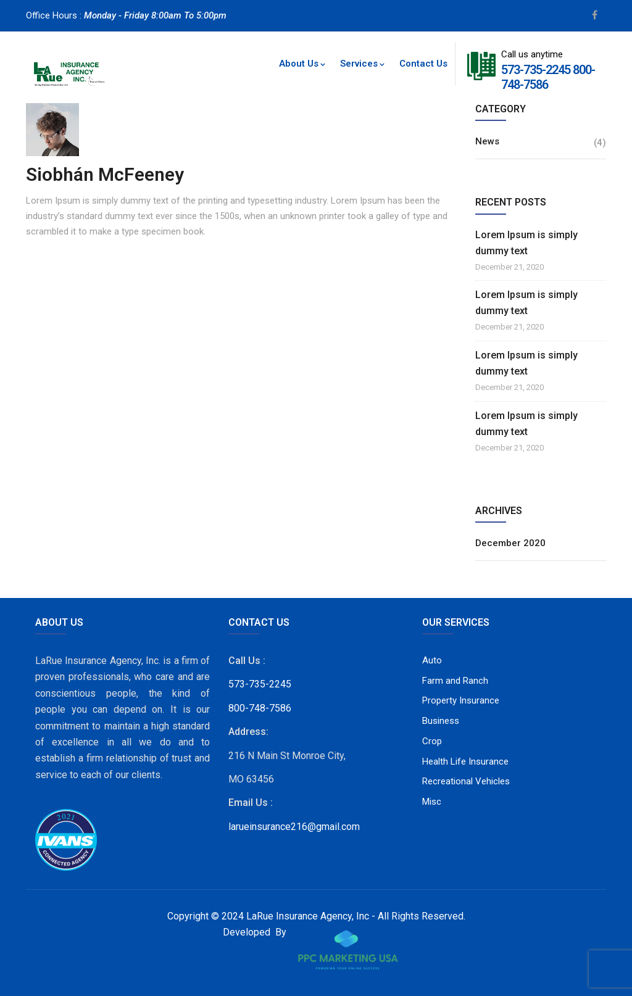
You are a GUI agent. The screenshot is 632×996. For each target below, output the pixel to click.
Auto (432, 660)
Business (440, 720)
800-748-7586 (259, 708)
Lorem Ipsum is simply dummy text (526, 243)
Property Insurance (460, 700)
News (487, 141)
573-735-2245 (535, 69)
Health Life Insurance (465, 761)
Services (362, 63)
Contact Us (423, 63)
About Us (302, 63)
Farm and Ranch (455, 680)
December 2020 (510, 543)
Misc (431, 801)
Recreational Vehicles (466, 781)
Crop (432, 741)
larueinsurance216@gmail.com (294, 826)
